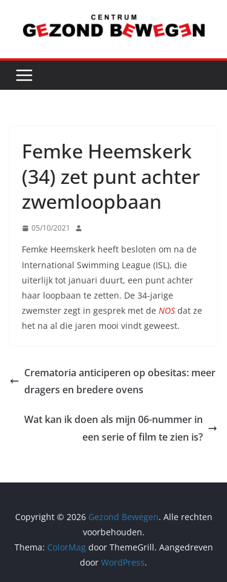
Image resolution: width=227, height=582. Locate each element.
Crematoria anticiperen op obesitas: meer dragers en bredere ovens (112, 381)
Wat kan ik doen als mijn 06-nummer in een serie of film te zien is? (120, 428)
